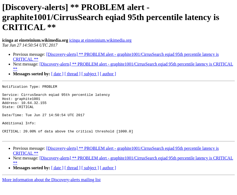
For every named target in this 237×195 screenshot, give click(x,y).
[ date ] (57, 74)
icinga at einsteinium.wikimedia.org (100, 40)
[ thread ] (72, 74)
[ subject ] (90, 74)
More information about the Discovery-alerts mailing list (51, 190)
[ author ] (108, 74)
